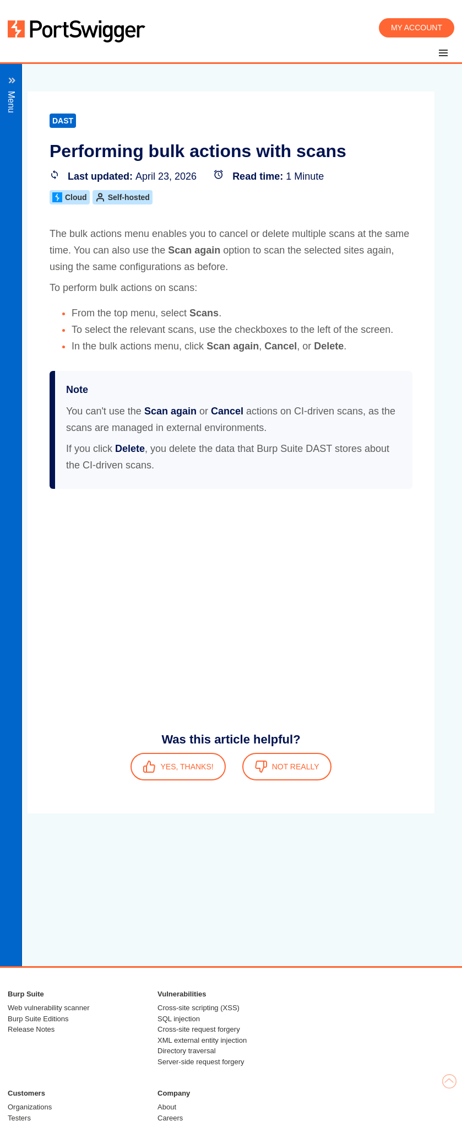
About (166, 1107)
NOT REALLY (286, 766)
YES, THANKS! (178, 766)
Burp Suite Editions (38, 1019)
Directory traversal (186, 1051)
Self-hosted (122, 197)
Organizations (30, 1107)
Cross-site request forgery (198, 1029)
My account (416, 27)
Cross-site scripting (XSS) (198, 1008)
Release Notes (31, 1029)
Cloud (69, 197)
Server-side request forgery (200, 1062)
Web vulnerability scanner (49, 1008)
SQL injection (178, 1019)
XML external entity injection (202, 1040)
